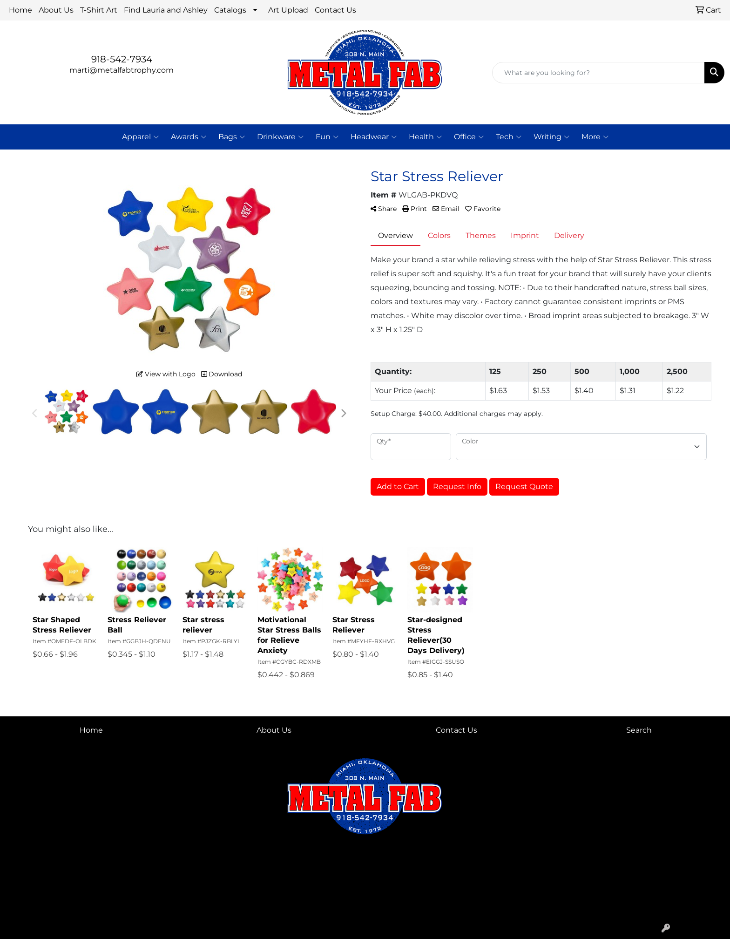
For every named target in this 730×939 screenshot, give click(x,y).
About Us (56, 10)
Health (425, 137)
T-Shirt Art (98, 10)
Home (20, 10)
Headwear (374, 137)
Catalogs (230, 10)
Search (639, 730)
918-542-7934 (121, 59)
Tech (508, 137)
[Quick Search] (598, 72)
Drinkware (280, 137)
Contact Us (335, 10)
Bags (231, 137)
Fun (327, 137)
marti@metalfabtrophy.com (121, 70)
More (594, 137)
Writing (551, 137)
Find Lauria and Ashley (166, 10)
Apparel (140, 137)
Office (469, 137)
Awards (188, 137)
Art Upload (288, 10)
